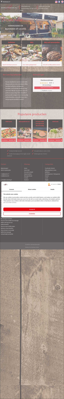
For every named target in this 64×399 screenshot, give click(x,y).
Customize (32, 213)
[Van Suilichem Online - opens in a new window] (54, 185)
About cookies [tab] (32, 189)
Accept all (32, 209)
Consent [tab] (11, 189)
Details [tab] (52, 189)
